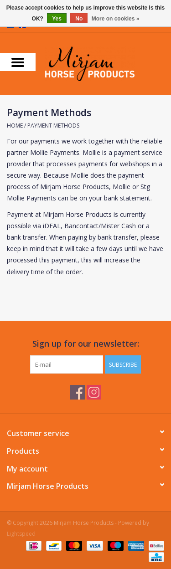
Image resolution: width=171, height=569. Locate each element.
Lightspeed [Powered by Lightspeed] (21, 534)
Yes (57, 18)
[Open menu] (18, 62)
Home (15, 125)
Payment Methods (53, 125)
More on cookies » (116, 18)
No (79, 18)
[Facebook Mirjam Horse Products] (77, 392)
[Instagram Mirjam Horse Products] (94, 392)
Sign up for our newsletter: (85, 344)
